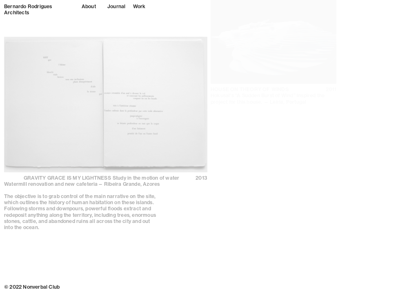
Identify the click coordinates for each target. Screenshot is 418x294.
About (89, 6)
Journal (116, 6)
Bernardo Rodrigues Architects (28, 9)
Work (139, 6)
